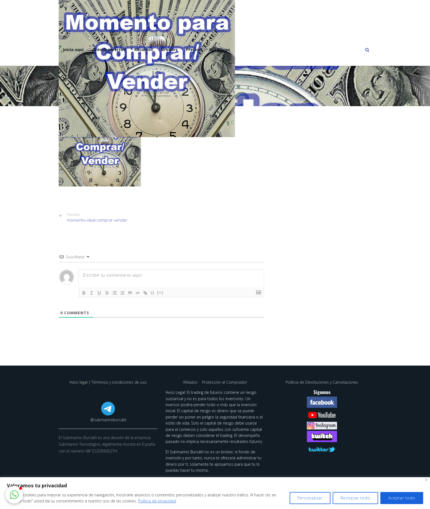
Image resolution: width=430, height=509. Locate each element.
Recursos (143, 49)
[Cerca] (426, 480)
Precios (193, 49)
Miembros (219, 49)
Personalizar (310, 497)
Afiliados (191, 382)
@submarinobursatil (108, 419)
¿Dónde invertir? (109, 49)
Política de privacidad (157, 501)
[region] (215, 493)
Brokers (169, 49)
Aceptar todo (401, 497)
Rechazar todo (355, 497)
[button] (14, 495)
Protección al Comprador (224, 382)
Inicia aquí (73, 49)
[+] (160, 292)
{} (152, 292)
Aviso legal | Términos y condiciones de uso (108, 382)
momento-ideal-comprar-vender (97, 218)
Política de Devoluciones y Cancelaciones (322, 382)
